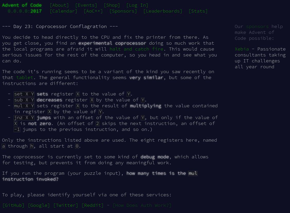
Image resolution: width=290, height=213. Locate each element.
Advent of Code (22, 5)
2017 (36, 11)
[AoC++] (93, 11)
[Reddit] (92, 205)
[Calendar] (63, 11)
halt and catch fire (136, 49)
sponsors (257, 26)
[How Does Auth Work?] (142, 205)
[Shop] (111, 5)
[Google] (39, 205)
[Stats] (198, 11)
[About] (59, 5)
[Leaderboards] (163, 11)
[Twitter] (65, 205)
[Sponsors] (123, 11)
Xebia (242, 49)
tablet (24, 77)
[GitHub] (13, 205)
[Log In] (137, 5)
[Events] (86, 5)
